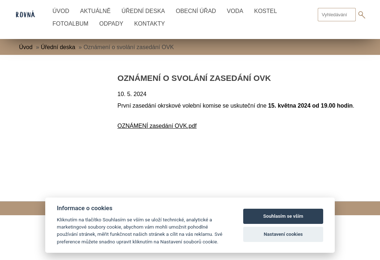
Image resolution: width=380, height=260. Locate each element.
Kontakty (149, 24)
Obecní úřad (196, 11)
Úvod (60, 11)
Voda (235, 11)
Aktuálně (95, 11)
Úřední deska (143, 11)
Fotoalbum (70, 24)
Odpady (111, 24)
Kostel (265, 11)
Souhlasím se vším (283, 216)
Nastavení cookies (283, 234)
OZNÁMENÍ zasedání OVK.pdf (157, 126)
